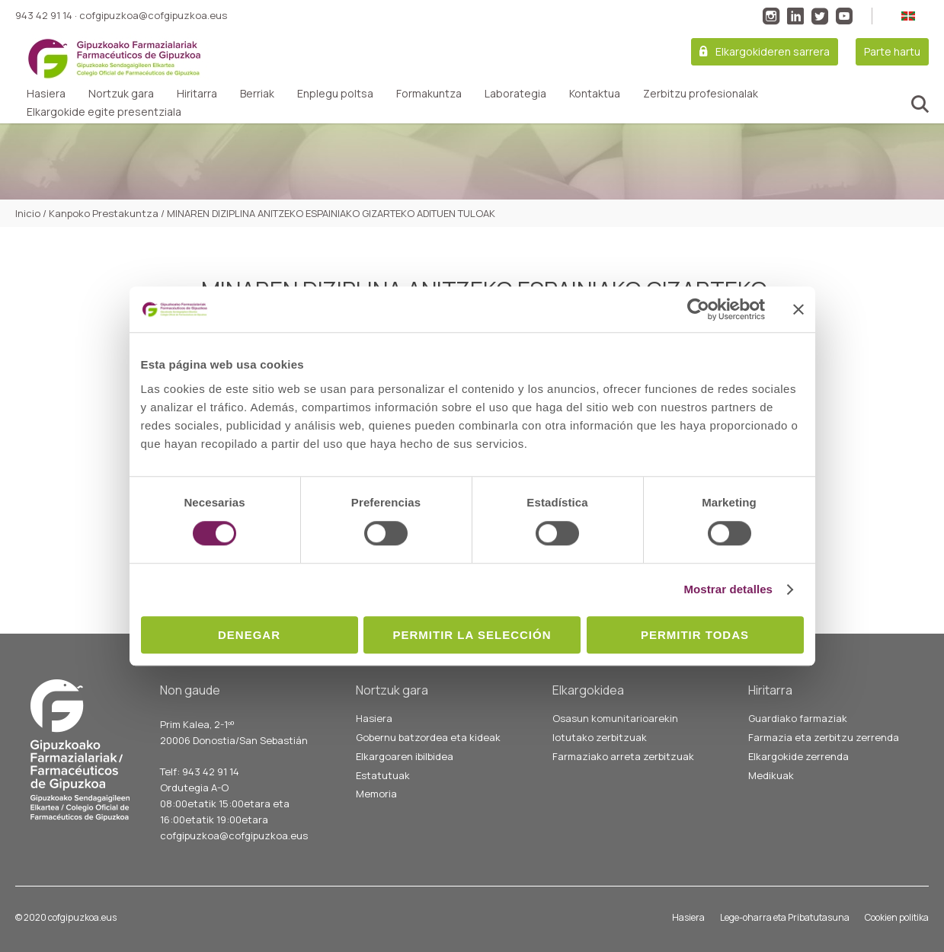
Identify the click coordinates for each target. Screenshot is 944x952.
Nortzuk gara (121, 94)
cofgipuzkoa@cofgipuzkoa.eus (153, 15)
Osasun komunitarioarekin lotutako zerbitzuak (615, 727)
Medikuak (771, 775)
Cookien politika (897, 917)
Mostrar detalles (728, 589)
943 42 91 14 (43, 15)
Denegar (249, 634)
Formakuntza (429, 94)
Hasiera (46, 94)
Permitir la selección (472, 634)
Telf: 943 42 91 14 (199, 771)
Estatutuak (383, 775)
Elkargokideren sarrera (772, 51)
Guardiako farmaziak (797, 718)
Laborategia (515, 94)
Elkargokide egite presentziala (104, 112)
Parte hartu (892, 51)
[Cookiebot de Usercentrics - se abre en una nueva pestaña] (698, 309)
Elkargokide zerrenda (798, 756)
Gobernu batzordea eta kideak (428, 737)
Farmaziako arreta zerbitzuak (623, 756)
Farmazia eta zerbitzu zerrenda (823, 737)
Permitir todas (695, 634)
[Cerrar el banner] (798, 309)
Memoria (376, 793)
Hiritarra (197, 94)
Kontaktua (594, 94)
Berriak (257, 94)
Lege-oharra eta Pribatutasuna (785, 917)
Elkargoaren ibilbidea (404, 756)
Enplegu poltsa (335, 94)
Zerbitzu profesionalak (700, 94)
